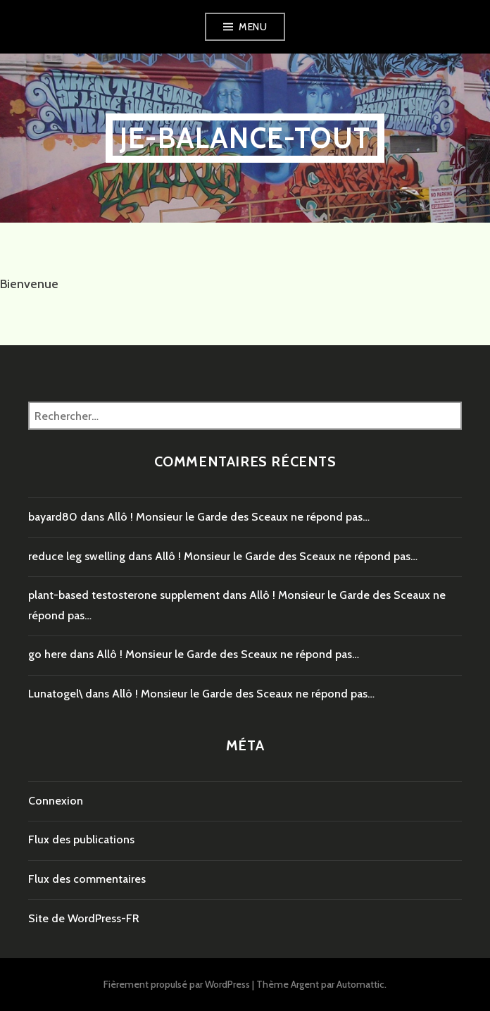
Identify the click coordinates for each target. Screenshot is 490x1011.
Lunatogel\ (55, 693)
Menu (253, 26)
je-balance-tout (245, 137)
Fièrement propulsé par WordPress (176, 984)
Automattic (360, 984)
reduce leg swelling (76, 556)
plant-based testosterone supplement (124, 595)
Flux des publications (81, 839)
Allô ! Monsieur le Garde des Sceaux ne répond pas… (238, 516)
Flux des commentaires (87, 879)
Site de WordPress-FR (83, 918)
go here (47, 654)
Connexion (55, 800)
